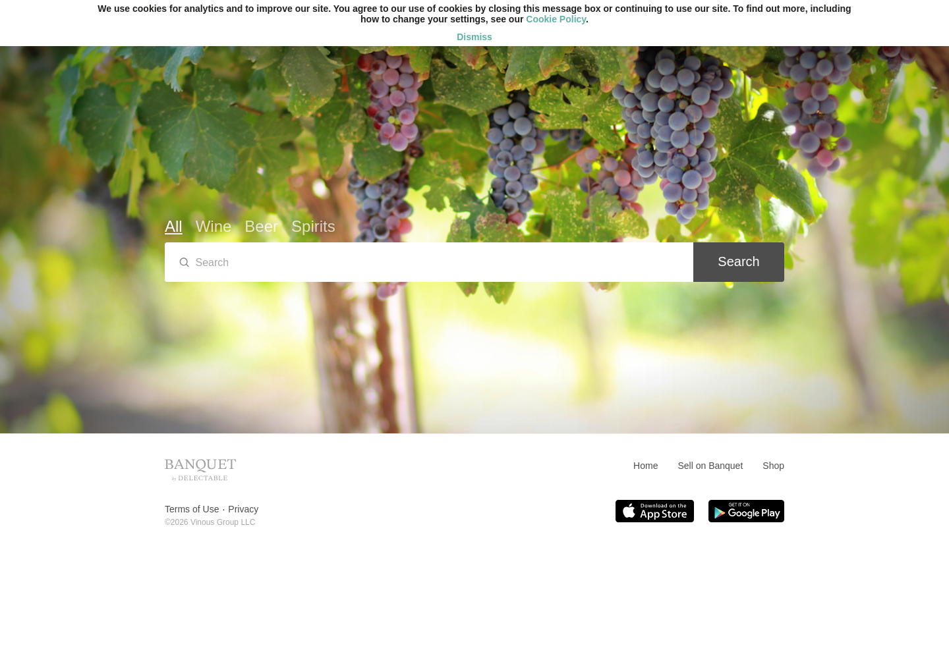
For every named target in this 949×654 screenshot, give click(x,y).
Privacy (243, 509)
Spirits (313, 226)
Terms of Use (192, 509)
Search (738, 261)
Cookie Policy (556, 19)
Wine (214, 226)
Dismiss (474, 37)
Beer (261, 226)
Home (645, 465)
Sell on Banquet (710, 465)
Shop (773, 465)
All (174, 226)
